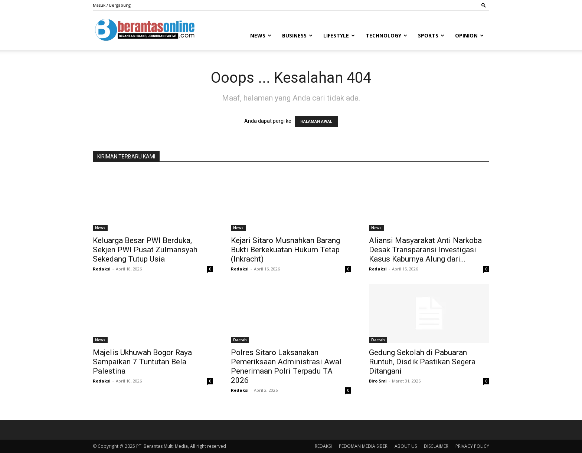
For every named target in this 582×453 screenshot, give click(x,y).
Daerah (240, 339)
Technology (386, 35)
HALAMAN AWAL (316, 121)
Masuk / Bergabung (112, 5)
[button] (483, 5)
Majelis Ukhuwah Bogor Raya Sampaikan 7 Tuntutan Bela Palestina (142, 361)
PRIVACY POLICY (472, 446)
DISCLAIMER (436, 446)
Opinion (469, 35)
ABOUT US (406, 446)
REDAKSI (323, 446)
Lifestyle (339, 35)
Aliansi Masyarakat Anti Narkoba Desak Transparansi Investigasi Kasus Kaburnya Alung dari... (425, 249)
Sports (431, 35)
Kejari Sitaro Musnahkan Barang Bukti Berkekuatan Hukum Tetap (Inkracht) (285, 249)
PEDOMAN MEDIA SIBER (363, 446)
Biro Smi (378, 381)
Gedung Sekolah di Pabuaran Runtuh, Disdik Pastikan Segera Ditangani (422, 361)
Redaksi (102, 269)
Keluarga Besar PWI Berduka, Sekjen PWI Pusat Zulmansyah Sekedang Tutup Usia (145, 249)
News (260, 35)
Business (297, 35)
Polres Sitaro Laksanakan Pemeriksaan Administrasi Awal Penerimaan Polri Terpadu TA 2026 (286, 366)
